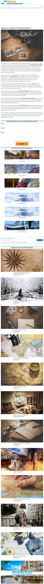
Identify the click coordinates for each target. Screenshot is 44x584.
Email (2, 123)
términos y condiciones (25, 141)
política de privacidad (22, 242)
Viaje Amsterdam (8, 159)
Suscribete (40, 240)
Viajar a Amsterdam (18, 471)
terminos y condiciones (12, 242)
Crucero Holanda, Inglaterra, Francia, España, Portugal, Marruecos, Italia (18, 216)
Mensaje (3, 132)
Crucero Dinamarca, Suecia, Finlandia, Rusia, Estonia (15, 230)
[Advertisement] (22, 18)
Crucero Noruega (8, 202)
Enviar (22, 144)
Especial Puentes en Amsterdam (11, 173)
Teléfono (3, 128)
